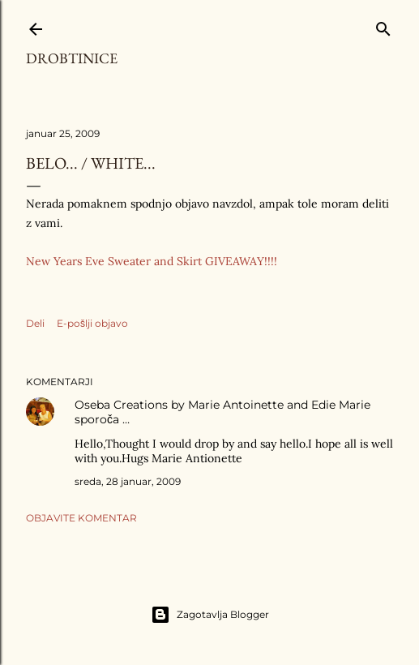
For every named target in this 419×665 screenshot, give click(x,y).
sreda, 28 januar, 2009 (128, 481)
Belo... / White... (91, 163)
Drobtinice (72, 58)
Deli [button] (35, 323)
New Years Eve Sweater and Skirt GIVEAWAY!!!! (151, 261)
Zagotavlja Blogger (210, 614)
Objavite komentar (81, 518)
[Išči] (383, 25)
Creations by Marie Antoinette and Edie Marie (241, 404)
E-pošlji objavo (92, 323)
